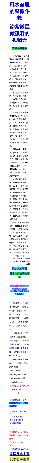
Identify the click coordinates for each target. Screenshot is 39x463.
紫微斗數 (17, 48)
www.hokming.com (18, 442)
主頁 (20, 454)
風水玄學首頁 (20, 459)
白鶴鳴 (27, 258)
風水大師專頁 (19, 268)
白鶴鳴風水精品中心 (19, 449)
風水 (24, 159)
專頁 (24, 48)
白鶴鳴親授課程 (16, 417)
